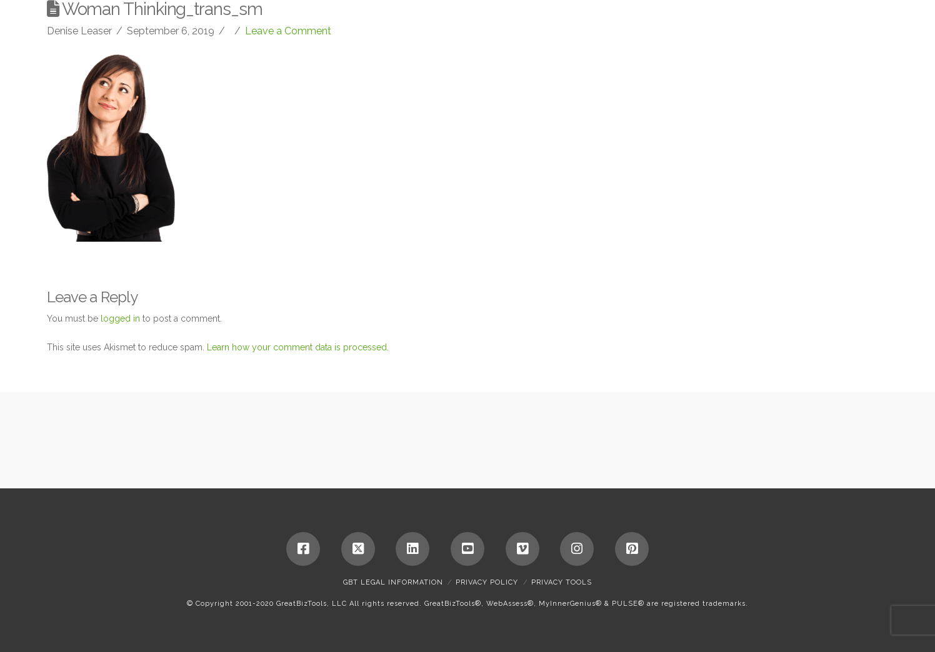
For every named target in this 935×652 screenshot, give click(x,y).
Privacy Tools (561, 582)
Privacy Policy (487, 582)
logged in (120, 319)
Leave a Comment (288, 31)
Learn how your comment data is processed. (298, 347)
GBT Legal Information (393, 582)
